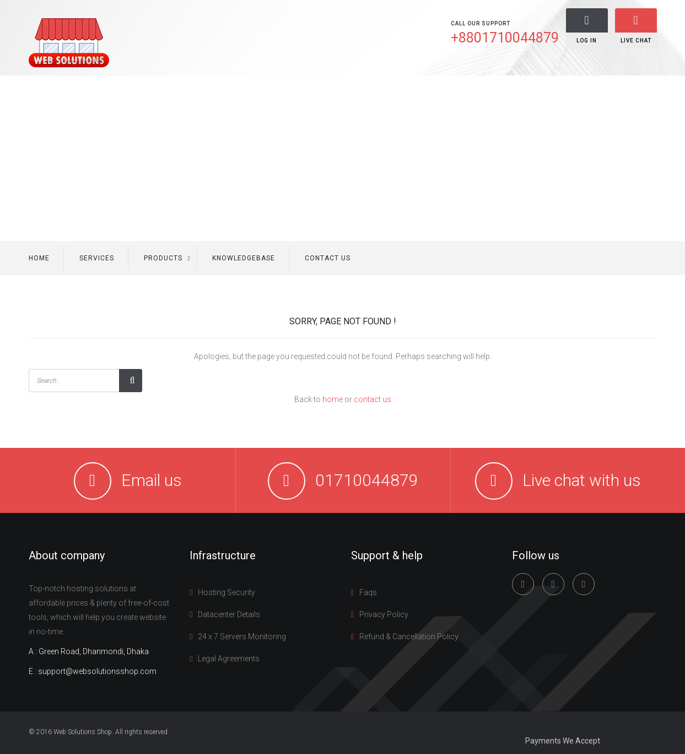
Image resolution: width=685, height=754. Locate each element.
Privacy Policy (383, 614)
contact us (372, 399)
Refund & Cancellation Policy (409, 636)
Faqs (368, 592)
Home (39, 258)
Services (96, 258)
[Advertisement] (342, 158)
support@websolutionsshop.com (97, 671)
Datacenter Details (229, 614)
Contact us (327, 258)
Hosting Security (226, 592)
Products (163, 258)
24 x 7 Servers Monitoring (242, 636)
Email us (151, 480)
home (332, 399)
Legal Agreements (229, 658)
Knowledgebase (243, 258)
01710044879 (366, 480)
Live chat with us (581, 480)
